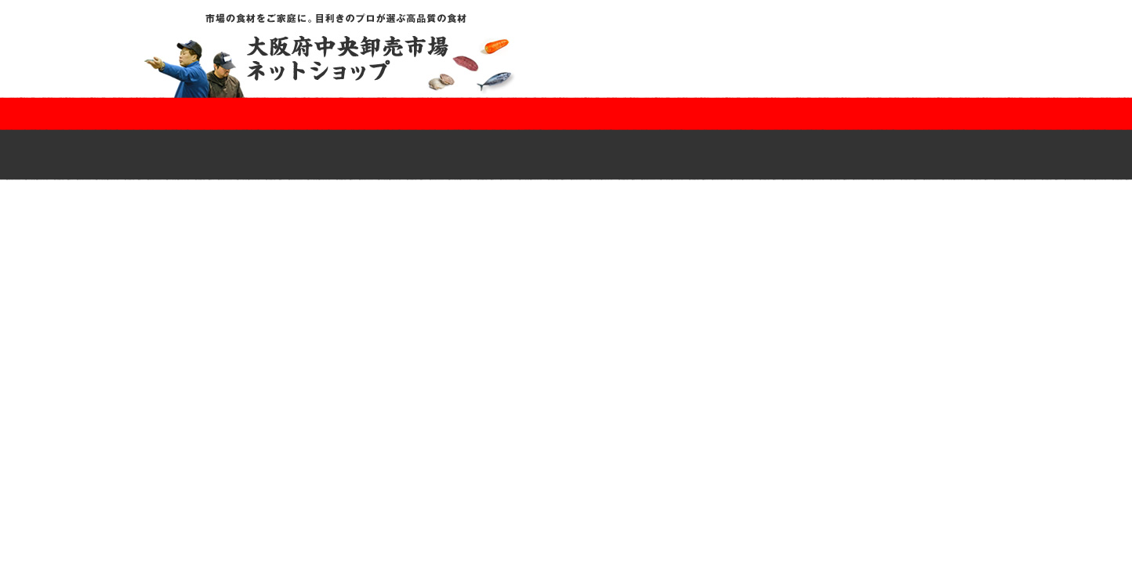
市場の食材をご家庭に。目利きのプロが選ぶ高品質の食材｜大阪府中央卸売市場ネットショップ (342, 55)
